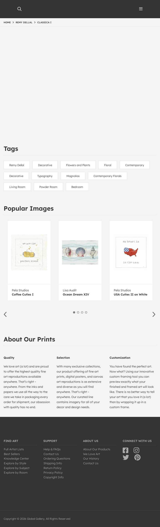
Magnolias (73, 176)
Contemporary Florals (107, 176)
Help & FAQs (52, 449)
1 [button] (74, 312)
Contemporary (134, 165)
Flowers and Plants (78, 165)
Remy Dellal (16, 165)
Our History (91, 458)
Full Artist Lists (14, 449)
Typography (44, 176)
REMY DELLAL (24, 22)
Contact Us (51, 454)
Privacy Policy (53, 472)
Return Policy (53, 468)
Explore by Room (16, 472)
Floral (107, 165)
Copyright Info (54, 477)
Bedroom (77, 187)
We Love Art (91, 454)
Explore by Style (15, 463)
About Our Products (96, 449)
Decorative (45, 165)
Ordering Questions (57, 458)
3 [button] (82, 312)
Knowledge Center (16, 458)
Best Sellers (12, 454)
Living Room (17, 187)
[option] (29, 260)
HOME (7, 22)
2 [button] (78, 312)
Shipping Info (53, 463)
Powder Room (48, 187)
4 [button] (86, 312)
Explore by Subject (16, 468)
